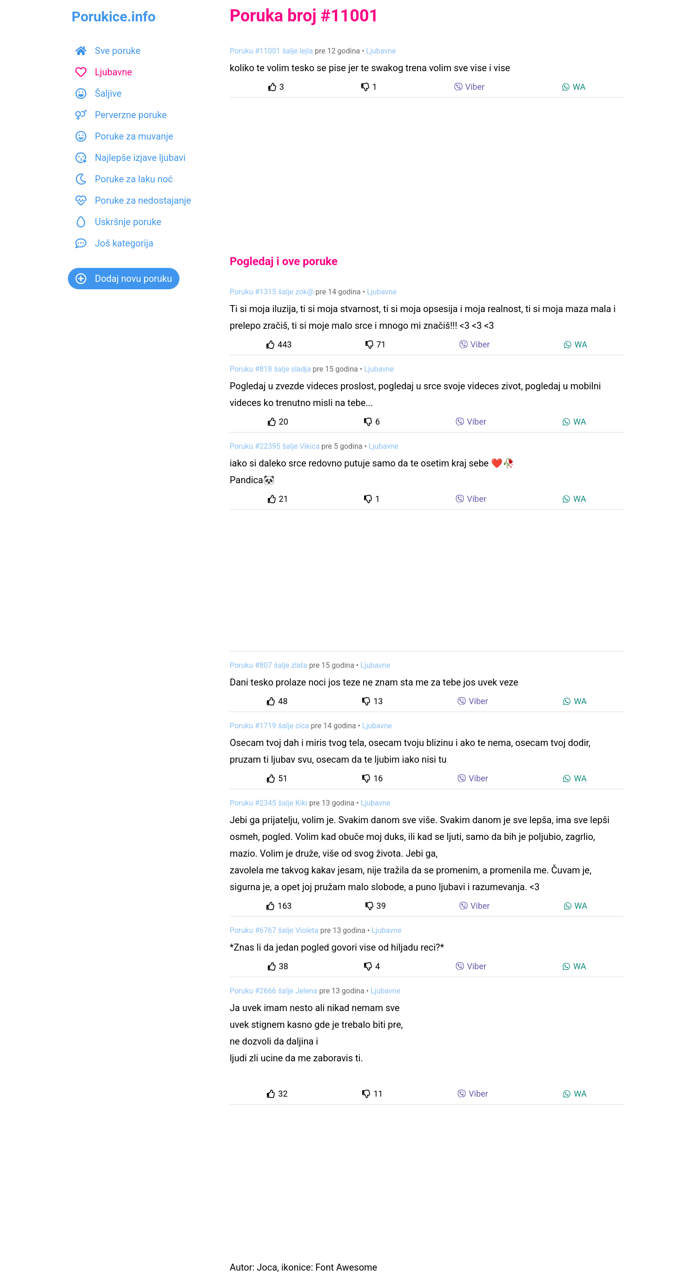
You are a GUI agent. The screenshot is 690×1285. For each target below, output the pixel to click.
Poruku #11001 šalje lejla (271, 51)
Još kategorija (114, 243)
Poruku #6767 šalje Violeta (274, 930)
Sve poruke (107, 50)
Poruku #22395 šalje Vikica (274, 446)
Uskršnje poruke (118, 221)
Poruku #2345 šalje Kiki (268, 803)
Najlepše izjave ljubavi (130, 157)
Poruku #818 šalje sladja (270, 369)
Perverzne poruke (121, 114)
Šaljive (98, 93)
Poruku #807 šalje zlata (268, 665)
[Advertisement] (427, 168)
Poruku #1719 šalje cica (269, 725)
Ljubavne (103, 72)
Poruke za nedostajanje (133, 200)
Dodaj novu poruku (123, 278)
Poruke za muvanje (124, 136)
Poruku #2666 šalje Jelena (273, 990)
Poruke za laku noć (124, 179)
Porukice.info (114, 16)
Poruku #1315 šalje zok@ (272, 291)
